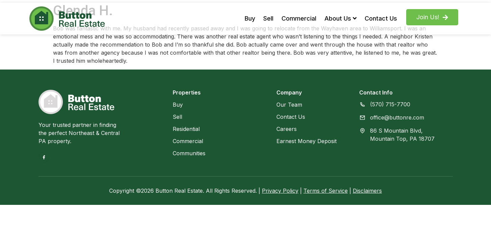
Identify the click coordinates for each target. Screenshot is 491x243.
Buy (250, 18)
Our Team (289, 104)
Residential (186, 129)
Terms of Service (325, 190)
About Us (340, 18)
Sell (268, 18)
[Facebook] (44, 157)
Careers (286, 129)
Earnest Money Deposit (306, 141)
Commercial (298, 18)
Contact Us (381, 18)
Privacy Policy (280, 190)
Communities (189, 153)
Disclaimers (367, 190)
